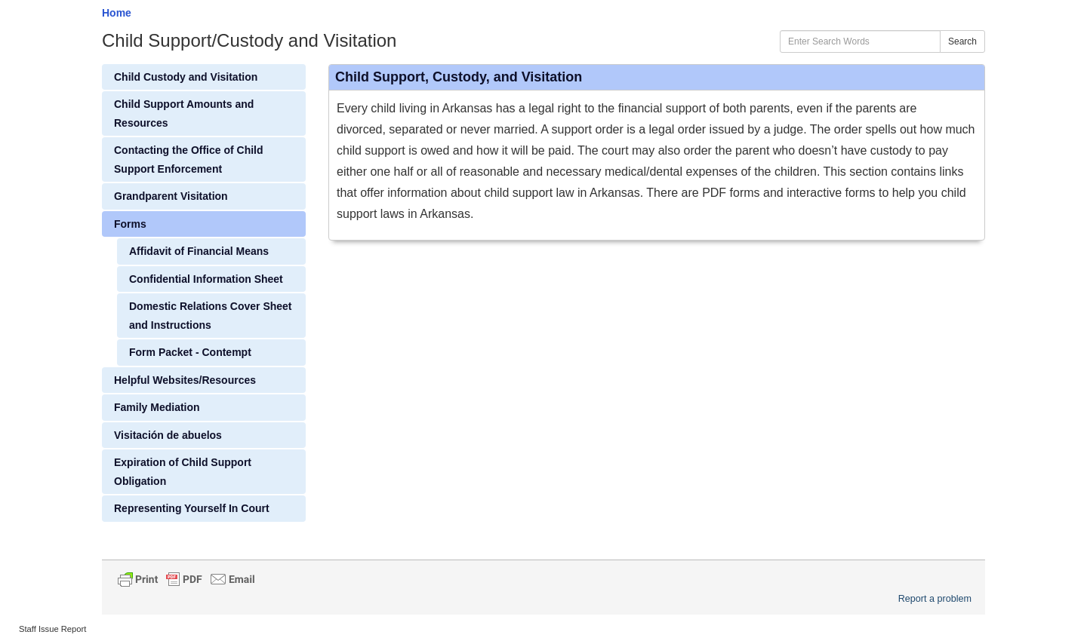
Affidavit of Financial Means (199, 251)
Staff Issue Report (52, 628)
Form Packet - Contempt (190, 352)
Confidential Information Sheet (206, 279)
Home (116, 13)
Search (962, 41)
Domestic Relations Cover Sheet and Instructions (210, 315)
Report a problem (935, 598)
